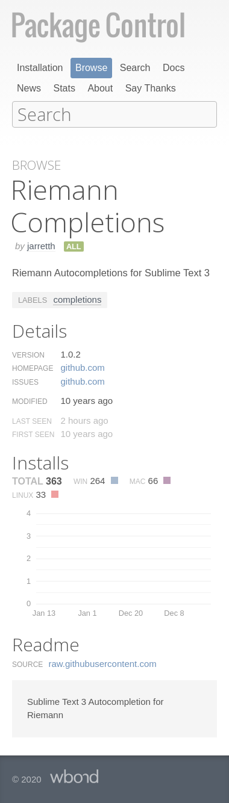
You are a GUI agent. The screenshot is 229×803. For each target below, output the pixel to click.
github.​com (82, 366)
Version (28, 354)
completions (77, 298)
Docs (173, 68)
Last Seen (32, 420)
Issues (25, 381)
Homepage (32, 367)
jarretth (41, 245)
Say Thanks (150, 88)
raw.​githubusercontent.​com (103, 662)
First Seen (33, 433)
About (100, 88)
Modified (30, 400)
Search (135, 68)
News (29, 88)
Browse (91, 68)
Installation (40, 68)
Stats (64, 88)
